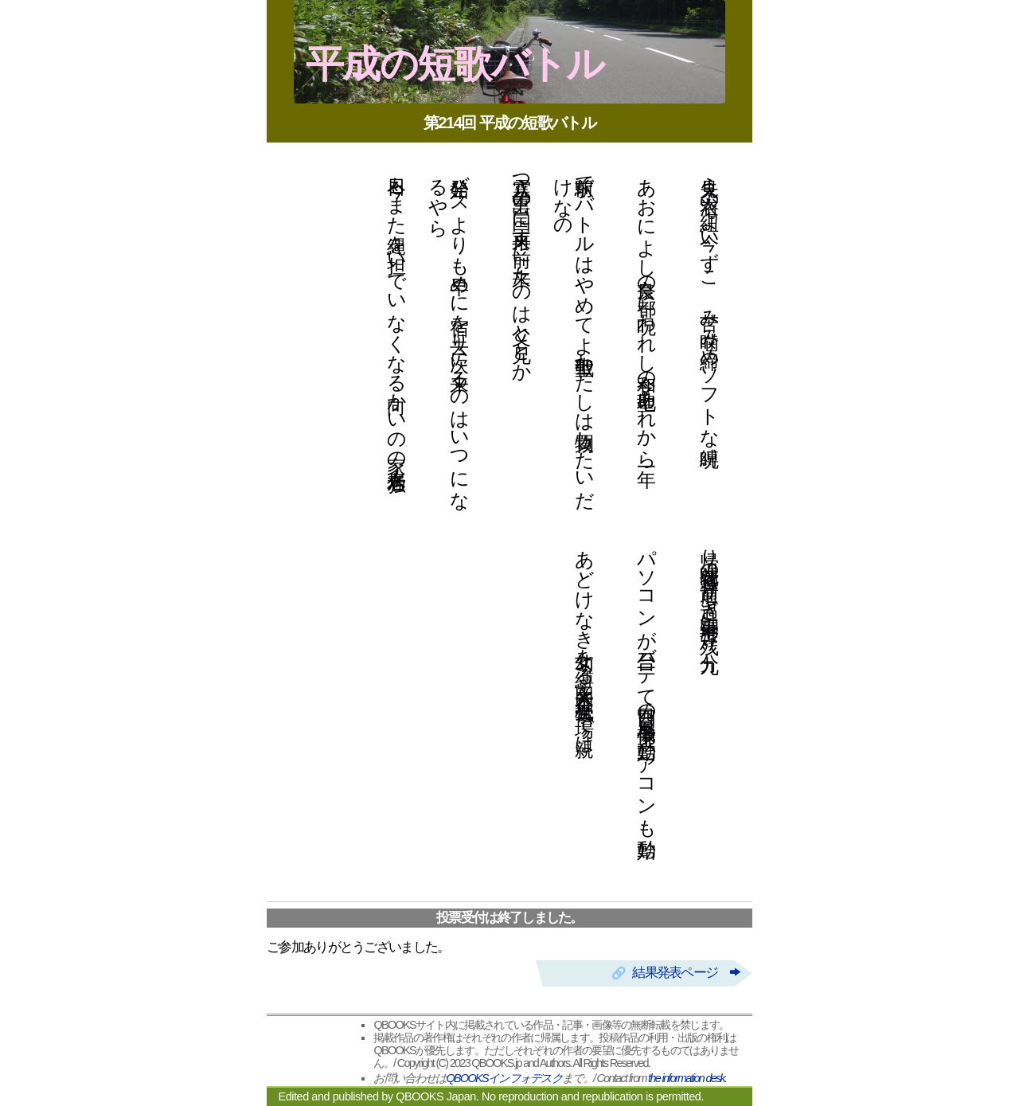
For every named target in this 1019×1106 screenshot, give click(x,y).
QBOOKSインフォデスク (504, 1078)
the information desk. (687, 1078)
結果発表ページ (685, 972)
